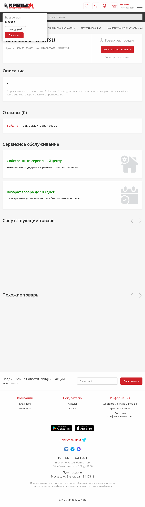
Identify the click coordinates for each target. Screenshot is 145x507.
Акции (72, 408)
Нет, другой (15, 29)
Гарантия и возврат (120, 408)
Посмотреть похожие (117, 57)
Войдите (12, 125)
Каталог (72, 403)
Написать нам (70, 440)
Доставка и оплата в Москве (120, 403)
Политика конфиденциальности (120, 415)
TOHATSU (63, 48)
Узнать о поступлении (117, 49)
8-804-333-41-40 (72, 457)
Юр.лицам (25, 403)
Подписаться (131, 381)
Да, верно (14, 35)
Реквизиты (25, 408)
